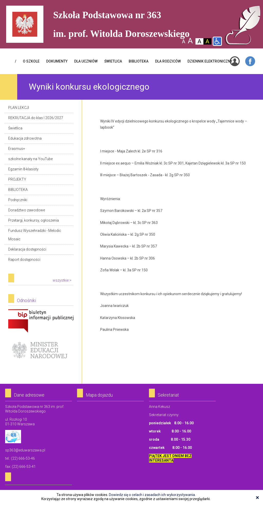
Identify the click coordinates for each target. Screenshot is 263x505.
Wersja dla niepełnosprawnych (217, 41)
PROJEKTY (17, 179)
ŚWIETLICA (113, 61)
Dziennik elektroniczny (209, 61)
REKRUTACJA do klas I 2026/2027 (35, 118)
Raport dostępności (24, 259)
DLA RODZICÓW (168, 61)
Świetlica (15, 128)
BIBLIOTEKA (138, 61)
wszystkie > (62, 280)
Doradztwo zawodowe (26, 210)
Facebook (250, 61)
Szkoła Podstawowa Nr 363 (242, 25)
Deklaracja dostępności (27, 249)
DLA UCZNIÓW (86, 61)
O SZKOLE (31, 61)
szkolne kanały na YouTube (30, 159)
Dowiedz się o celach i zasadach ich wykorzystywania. (152, 495)
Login (235, 61)
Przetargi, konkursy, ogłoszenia (33, 220)
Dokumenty (57, 61)
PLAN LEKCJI (18, 108)
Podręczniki (17, 200)
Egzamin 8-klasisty (23, 169)
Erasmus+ (16, 149)
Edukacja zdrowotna (25, 138)
